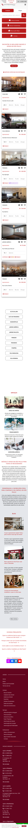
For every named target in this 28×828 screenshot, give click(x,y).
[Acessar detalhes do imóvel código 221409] (14, 108)
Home (4, 679)
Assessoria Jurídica (8, 717)
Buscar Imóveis (14, 20)
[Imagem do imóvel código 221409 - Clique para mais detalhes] (14, 84)
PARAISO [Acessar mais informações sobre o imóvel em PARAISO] (4, 279)
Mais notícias (14, 619)
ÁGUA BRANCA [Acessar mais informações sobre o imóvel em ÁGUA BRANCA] (6, 131)
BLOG (4, 681)
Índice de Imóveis (8, 703)
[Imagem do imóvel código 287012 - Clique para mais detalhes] (14, 121)
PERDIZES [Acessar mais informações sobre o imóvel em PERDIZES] (4, 168)
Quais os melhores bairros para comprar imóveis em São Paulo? (14, 636)
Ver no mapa (6, 764)
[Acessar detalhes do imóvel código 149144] (14, 293)
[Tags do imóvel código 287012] (14, 128)
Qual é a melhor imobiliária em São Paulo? (14, 650)
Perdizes (14, 337)
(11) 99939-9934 (7, 771)
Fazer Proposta (7, 719)
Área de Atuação (8, 734)
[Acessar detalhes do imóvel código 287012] (14, 145)
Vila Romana (14, 358)
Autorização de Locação (10, 723)
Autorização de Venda (9, 721)
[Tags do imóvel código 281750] (14, 202)
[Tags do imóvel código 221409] (14, 91)
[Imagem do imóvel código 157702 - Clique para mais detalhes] (14, 158)
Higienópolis (14, 322)
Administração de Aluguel (10, 712)
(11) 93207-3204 (7, 806)
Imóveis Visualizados (9, 701)
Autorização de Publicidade (10, 725)
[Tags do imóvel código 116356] (14, 238)
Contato (14, 36)
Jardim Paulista (14, 332)
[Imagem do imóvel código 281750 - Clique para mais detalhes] (14, 195)
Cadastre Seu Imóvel (9, 695)
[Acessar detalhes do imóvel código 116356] (14, 256)
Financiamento (7, 714)
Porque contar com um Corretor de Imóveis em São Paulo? (14, 641)
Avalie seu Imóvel (8, 697)
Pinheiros (14, 343)
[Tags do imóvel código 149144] (14, 275)
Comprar (7, 10)
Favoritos (6, 699)
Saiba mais (14, 66)
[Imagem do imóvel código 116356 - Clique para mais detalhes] (14, 232)
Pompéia (14, 348)
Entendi (24, 826)
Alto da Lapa (14, 311)
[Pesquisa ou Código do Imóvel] (11, 15)
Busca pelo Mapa (14, 31)
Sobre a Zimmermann (9, 732)
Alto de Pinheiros (14, 316)
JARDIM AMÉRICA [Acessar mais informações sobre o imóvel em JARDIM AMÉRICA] (6, 242)
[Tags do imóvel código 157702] (14, 164)
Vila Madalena (14, 353)
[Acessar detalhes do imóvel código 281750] (14, 219)
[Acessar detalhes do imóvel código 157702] (14, 182)
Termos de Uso (6, 686)
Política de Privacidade (8, 683)
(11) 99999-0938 (7, 753)
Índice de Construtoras (9, 705)
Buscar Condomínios (14, 25)
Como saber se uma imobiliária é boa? (14, 646)
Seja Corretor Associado (10, 736)
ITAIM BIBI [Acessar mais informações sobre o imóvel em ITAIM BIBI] (5, 94)
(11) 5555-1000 (7, 788)
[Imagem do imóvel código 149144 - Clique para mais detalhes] (14, 269)
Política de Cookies (15, 827)
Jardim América (13, 327)
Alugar (20, 10)
